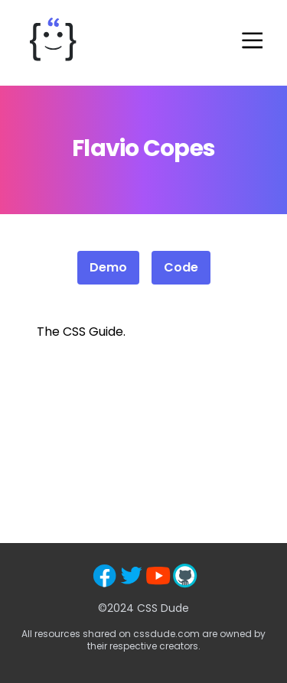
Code (181, 267)
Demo (108, 267)
